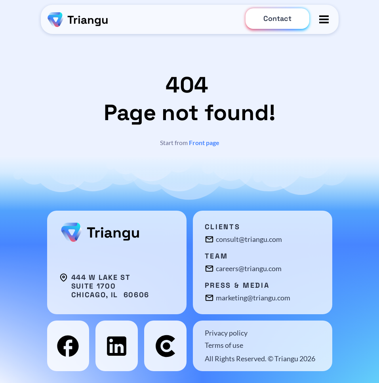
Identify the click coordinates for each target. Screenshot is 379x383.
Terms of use (224, 345)
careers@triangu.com (249, 268)
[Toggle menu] (324, 19)
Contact (277, 18)
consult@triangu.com (249, 239)
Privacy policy (226, 332)
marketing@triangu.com (253, 297)
